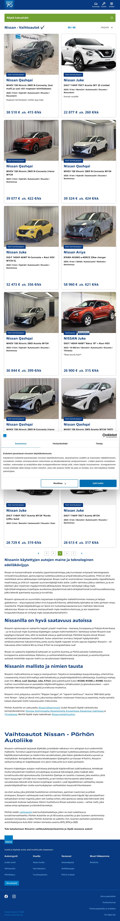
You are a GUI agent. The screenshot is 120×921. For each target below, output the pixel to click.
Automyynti (11, 856)
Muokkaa (59, 483)
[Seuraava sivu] (82, 553)
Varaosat (66, 856)
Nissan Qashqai (19, 80)
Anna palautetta (108, 896)
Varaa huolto (39, 862)
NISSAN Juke (75, 338)
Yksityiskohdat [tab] (60, 443)
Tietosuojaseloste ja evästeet (102, 909)
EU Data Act (110, 915)
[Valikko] (112, 5)
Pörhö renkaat (67, 875)
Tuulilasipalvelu (40, 875)
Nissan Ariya (74, 252)
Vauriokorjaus (39, 869)
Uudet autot (10, 862)
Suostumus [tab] (21, 443)
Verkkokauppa (67, 869)
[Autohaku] (96, 5)
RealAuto (94, 862)
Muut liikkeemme (99, 856)
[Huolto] (104, 5)
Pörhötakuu (9, 875)
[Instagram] (14, 896)
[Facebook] (6, 896)
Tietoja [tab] (99, 443)
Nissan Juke (74, 80)
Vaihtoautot (9, 869)
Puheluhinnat (109, 902)
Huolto (36, 856)
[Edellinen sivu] (38, 553)
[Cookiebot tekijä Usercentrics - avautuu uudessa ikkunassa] (104, 436)
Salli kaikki (98, 483)
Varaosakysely (67, 862)
